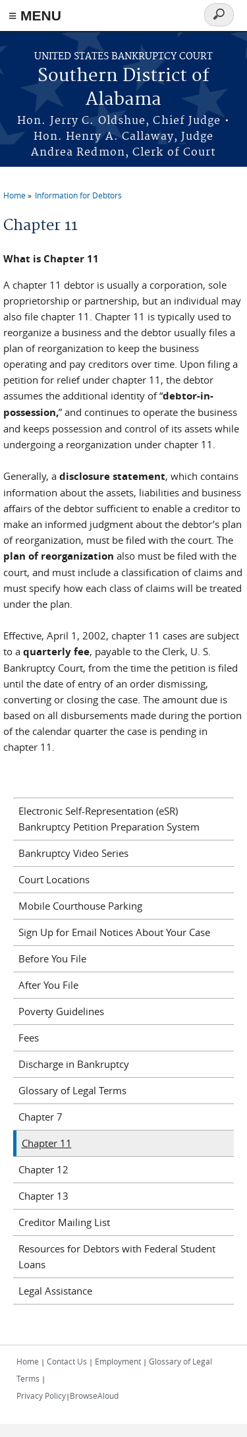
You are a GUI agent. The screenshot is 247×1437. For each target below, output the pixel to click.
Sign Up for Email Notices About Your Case (114, 932)
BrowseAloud (94, 1395)
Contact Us (67, 1361)
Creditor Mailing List (64, 1222)
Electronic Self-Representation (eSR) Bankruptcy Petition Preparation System (109, 818)
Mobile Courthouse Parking (80, 905)
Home (14, 195)
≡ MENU (35, 15)
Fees (28, 1037)
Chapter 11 (47, 1143)
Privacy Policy (41, 1395)
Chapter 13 (43, 1195)
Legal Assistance (55, 1290)
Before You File (52, 958)
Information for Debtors (78, 195)
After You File (48, 984)
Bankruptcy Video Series (73, 853)
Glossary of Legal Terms (72, 1090)
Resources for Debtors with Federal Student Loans (116, 1256)
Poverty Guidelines (61, 1011)
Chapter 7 (40, 1116)
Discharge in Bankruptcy (73, 1063)
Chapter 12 (43, 1169)
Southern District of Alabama (123, 88)
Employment (118, 1361)
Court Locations (54, 879)
